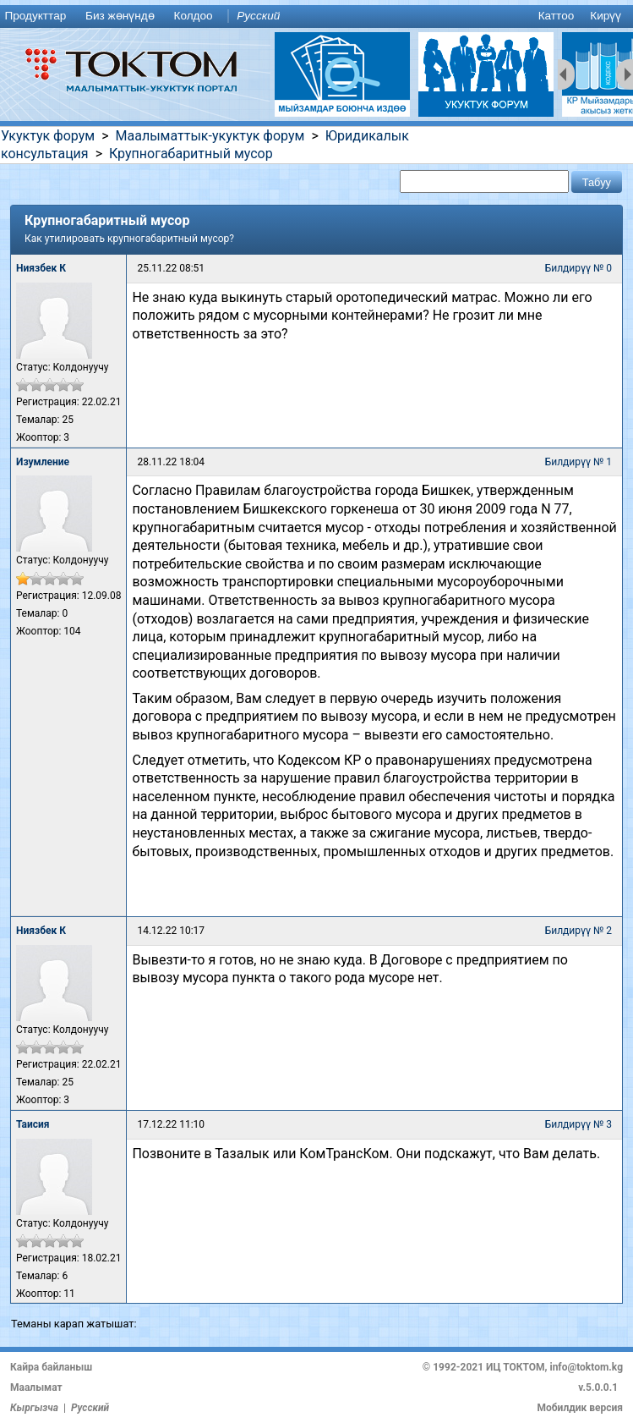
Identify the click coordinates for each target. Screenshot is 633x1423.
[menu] (316, 16)
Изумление (42, 462)
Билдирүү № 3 (578, 1124)
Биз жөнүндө (120, 15)
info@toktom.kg (586, 1367)
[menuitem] (39, 16)
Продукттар (35, 15)
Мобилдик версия (580, 1408)
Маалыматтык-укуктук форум (210, 136)
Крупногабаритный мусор (191, 154)
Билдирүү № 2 (578, 931)
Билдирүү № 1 (578, 462)
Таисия (33, 1124)
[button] (596, 181)
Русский (258, 15)
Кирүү (605, 15)
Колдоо (192, 15)
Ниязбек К (41, 268)
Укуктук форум (48, 136)
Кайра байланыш (51, 1367)
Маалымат (36, 1387)
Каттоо (556, 15)
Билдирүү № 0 (578, 268)
